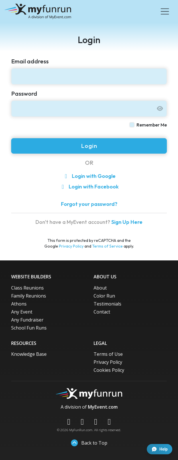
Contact (102, 312)
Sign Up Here (127, 222)
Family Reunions (28, 296)
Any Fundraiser (27, 320)
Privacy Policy (71, 246)
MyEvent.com (103, 407)
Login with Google (89, 176)
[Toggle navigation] (164, 11)
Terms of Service (107, 246)
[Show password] (160, 108)
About (100, 288)
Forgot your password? (89, 204)
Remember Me (152, 125)
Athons (19, 304)
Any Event (21, 312)
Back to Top (89, 442)
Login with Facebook (89, 186)
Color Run (104, 296)
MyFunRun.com (80, 430)
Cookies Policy (109, 370)
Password (24, 93)
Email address (30, 61)
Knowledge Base (29, 354)
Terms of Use (108, 354)
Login (89, 145)
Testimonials (107, 304)
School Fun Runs (29, 328)
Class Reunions (27, 288)
